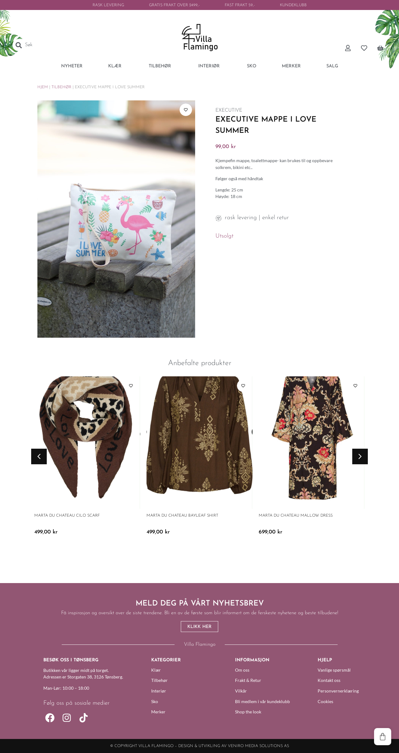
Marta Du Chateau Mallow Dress (296, 516)
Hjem (42, 87)
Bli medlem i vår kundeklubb (262, 701)
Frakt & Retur (248, 680)
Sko (154, 701)
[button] (39, 456)
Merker (158, 711)
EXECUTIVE (228, 110)
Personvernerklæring (337, 690)
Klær (156, 670)
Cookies (325, 701)
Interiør (158, 690)
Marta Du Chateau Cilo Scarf (67, 516)
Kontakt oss (329, 680)
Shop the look (248, 711)
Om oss (242, 670)
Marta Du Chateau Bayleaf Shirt (182, 516)
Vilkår (241, 690)
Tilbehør (61, 87)
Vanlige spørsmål (334, 670)
